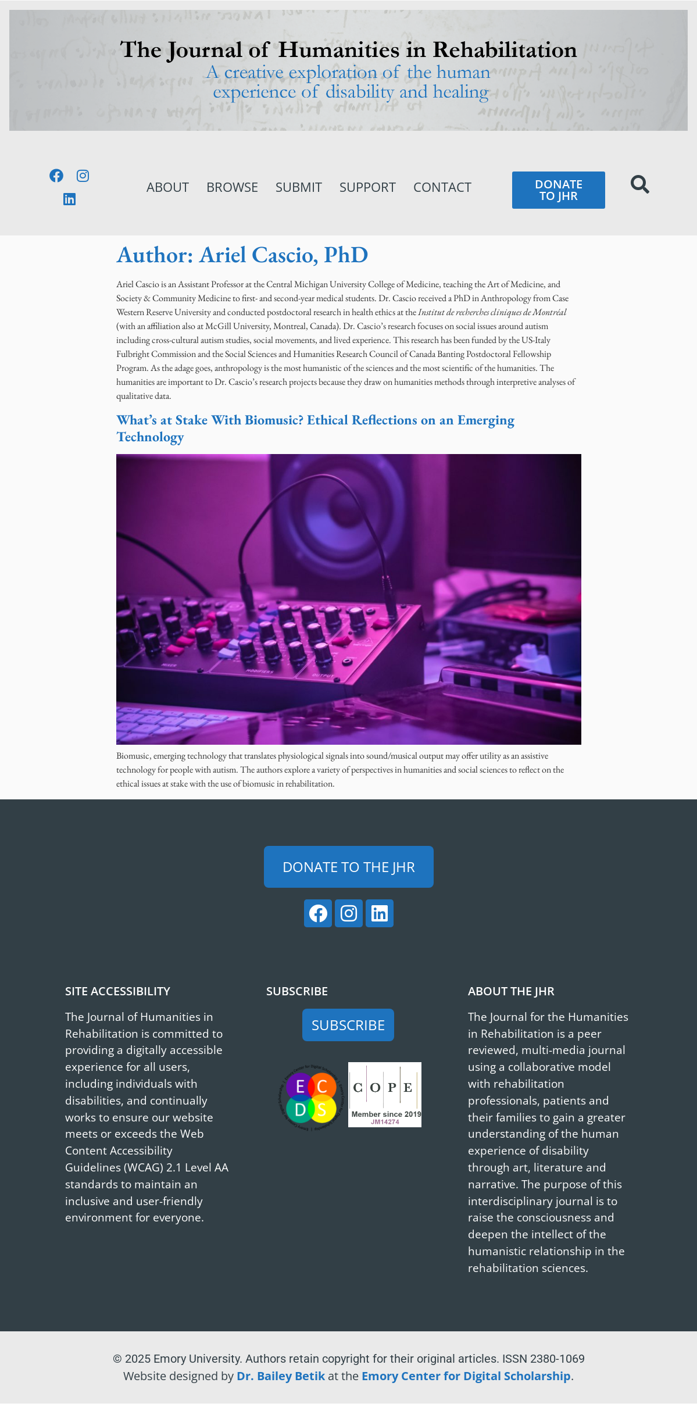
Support (367, 187)
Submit (299, 187)
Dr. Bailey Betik (281, 1376)
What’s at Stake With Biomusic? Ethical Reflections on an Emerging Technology (315, 427)
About (167, 187)
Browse (232, 187)
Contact (442, 187)
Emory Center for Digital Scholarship (466, 1376)
